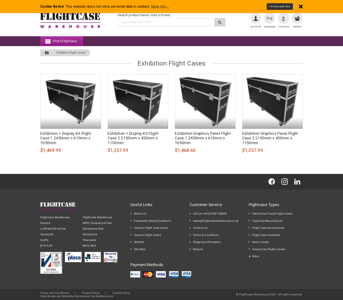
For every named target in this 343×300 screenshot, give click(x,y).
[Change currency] (283, 18)
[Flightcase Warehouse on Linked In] (298, 181)
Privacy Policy (91, 293)
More (255, 256)
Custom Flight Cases (147, 235)
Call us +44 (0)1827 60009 (210, 213)
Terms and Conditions (54, 293)
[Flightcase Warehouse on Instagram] (285, 181)
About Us (140, 213)
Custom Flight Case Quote (151, 227)
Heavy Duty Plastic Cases (268, 249)
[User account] (255, 18)
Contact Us (200, 227)
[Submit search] (220, 22)
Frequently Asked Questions (152, 220)
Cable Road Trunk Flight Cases (272, 213)
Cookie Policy (121, 293)
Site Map (139, 249)
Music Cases (260, 242)
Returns (198, 249)
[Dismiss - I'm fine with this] (301, 6)
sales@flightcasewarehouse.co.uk (216, 220)
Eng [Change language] (269, 18)
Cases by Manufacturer (267, 220)
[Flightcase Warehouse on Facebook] (272, 181)
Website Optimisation (77, 296)
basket (297, 26)
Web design (48, 296)
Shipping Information (207, 242)
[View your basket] (297, 18)
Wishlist (139, 242)
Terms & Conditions (206, 235)
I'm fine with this (279, 6)
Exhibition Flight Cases (71, 52)
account (256, 26)
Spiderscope (104, 296)
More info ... (160, 7)
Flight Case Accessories (268, 227)
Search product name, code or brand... (145, 15)
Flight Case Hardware (266, 235)
